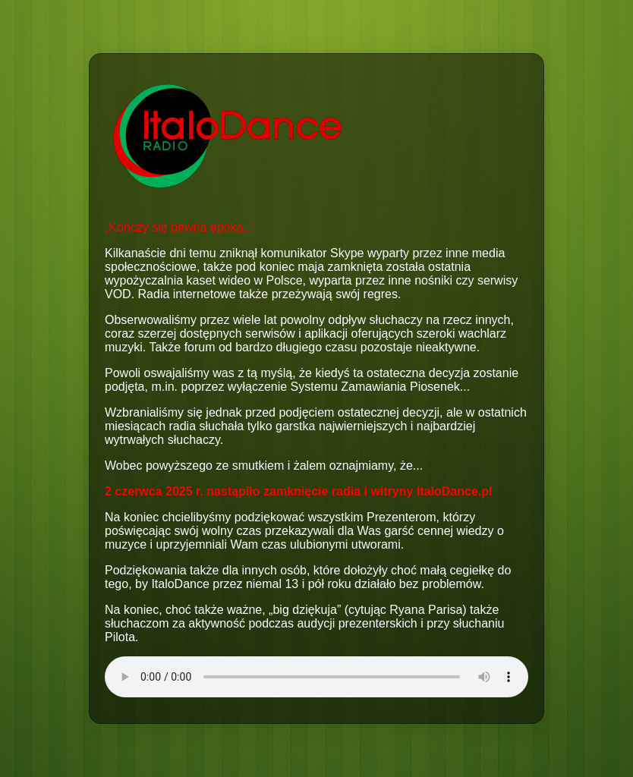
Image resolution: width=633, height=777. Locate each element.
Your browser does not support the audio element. (316, 676)
